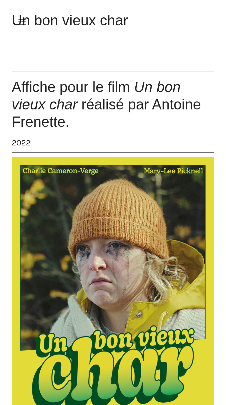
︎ (22, 22)
